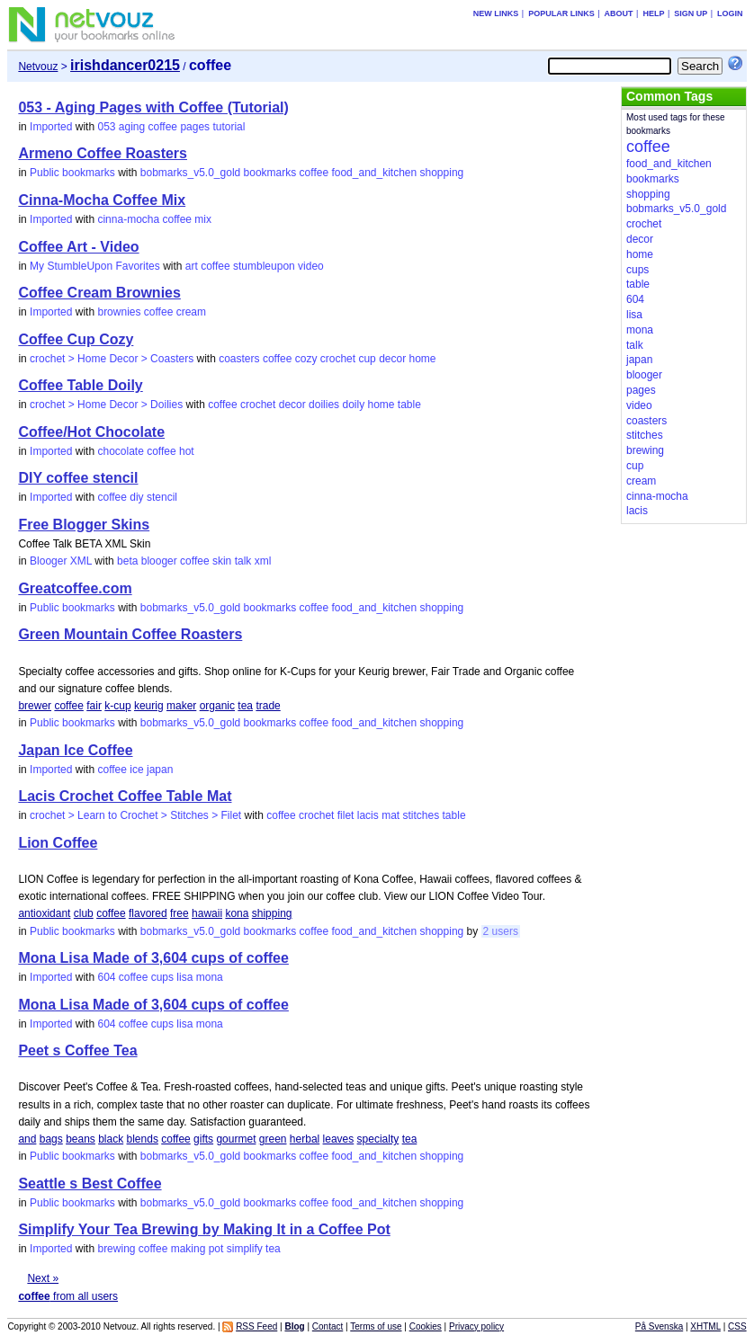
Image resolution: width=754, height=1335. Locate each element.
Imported (51, 126)
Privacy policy (476, 1326)
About (619, 13)
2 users (500, 931)
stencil (162, 497)
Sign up (690, 13)
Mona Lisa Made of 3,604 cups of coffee (153, 958)
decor (392, 358)
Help (653, 13)
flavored (148, 913)
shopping (442, 172)
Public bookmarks (72, 172)
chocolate (120, 451)
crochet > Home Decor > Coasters (111, 358)
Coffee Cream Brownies (99, 292)
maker (181, 705)
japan (160, 769)
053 (106, 126)
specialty (378, 1139)
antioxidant (44, 913)
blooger (159, 561)
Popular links (561, 13)
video (311, 266)
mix (202, 219)
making (188, 1248)
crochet (337, 358)
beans (80, 1139)
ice (136, 769)
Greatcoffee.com (74, 588)
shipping (272, 913)
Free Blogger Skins (83, 524)
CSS (737, 1326)
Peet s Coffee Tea (77, 1050)
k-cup (117, 705)
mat (390, 815)
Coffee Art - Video (78, 246)
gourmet (236, 1139)
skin (221, 561)
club (84, 913)
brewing (116, 1248)
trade (268, 705)
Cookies (425, 1326)
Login (730, 13)
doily (353, 404)
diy (136, 497)
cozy (306, 358)
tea (245, 705)
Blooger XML (61, 561)
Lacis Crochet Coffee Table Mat (124, 796)
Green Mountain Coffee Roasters (130, 634)
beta (127, 561)
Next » (42, 1278)
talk (243, 561)
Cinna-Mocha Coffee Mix (101, 200)
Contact (327, 1326)
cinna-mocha (128, 219)
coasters (239, 358)
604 (106, 977)
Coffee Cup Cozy (75, 339)
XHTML (705, 1326)
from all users (68, 1296)
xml (263, 561)
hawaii (207, 913)
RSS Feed (256, 1326)
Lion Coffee (57, 842)
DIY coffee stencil (78, 477)
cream (191, 312)
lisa (184, 977)
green (273, 1139)
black (110, 1139)
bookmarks (270, 172)
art (191, 266)
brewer (34, 705)
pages (195, 126)
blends (142, 1139)
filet (346, 815)
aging (132, 126)
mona (209, 977)
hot (186, 451)
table (409, 404)
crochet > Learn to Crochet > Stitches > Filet (135, 815)
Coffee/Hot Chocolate (91, 432)
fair (94, 705)
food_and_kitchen (374, 172)
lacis (368, 815)
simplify (245, 1248)
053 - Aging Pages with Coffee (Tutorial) (153, 107)
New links (496, 13)
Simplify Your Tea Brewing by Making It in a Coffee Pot (204, 1229)
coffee (162, 126)
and (27, 1139)
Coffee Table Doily (80, 385)
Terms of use (375, 1326)
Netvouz (38, 66)
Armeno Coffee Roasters (102, 153)
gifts (203, 1139)
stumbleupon (264, 266)
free (179, 913)
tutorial (228, 126)
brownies (118, 312)
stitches (421, 815)
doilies (324, 404)
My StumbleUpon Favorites (95, 266)
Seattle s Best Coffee (89, 1183)
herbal (304, 1139)
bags (51, 1139)
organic (217, 705)
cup (366, 358)
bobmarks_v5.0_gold (190, 172)
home (422, 358)
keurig (149, 705)
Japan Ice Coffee (75, 750)
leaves (339, 1139)
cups (162, 977)
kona (236, 913)
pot (216, 1248)
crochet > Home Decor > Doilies (106, 404)
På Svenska (659, 1326)
